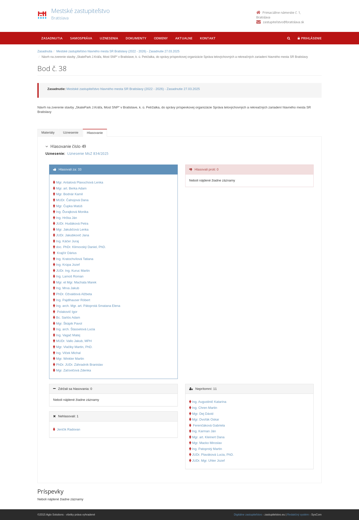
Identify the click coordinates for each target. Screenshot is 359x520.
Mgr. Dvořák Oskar (204, 419)
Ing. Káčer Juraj (66, 241)
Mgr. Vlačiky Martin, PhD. (72, 347)
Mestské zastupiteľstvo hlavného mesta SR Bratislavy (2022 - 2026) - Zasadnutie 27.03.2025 (118, 51)
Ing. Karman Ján (202, 431)
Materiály (48, 132)
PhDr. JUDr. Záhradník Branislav (78, 364)
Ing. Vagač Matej (66, 335)
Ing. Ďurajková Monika (70, 212)
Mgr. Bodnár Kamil (68, 194)
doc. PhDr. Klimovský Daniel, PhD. (79, 247)
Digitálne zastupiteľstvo (248, 514)
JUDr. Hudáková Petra (70, 223)
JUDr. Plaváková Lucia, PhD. (211, 454)
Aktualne (183, 38)
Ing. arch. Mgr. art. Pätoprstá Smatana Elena (86, 306)
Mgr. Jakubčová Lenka (71, 229)
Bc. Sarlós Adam (66, 317)
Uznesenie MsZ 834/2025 (87, 153)
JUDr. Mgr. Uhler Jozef (207, 460)
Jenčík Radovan (66, 429)
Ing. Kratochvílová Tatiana (73, 259)
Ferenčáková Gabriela (207, 425)
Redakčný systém (298, 514)
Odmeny (161, 38)
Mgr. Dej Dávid (201, 414)
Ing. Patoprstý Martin (205, 449)
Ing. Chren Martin (203, 408)
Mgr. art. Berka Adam (70, 188)
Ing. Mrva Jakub (66, 288)
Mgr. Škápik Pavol (67, 323)
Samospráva (81, 38)
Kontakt (208, 38)
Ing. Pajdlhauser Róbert (71, 300)
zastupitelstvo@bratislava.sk (283, 22)
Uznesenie (70, 132)
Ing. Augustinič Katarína (207, 402)
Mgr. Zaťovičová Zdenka (72, 370)
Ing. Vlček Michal (67, 353)
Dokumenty (136, 38)
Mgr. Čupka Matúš (68, 206)
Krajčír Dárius (65, 253)
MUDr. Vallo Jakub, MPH (72, 341)
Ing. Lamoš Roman (68, 276)
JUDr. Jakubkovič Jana (71, 235)
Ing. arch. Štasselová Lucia (74, 329)
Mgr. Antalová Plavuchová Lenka (78, 182)
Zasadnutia (52, 38)
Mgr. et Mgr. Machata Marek (74, 282)
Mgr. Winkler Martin (68, 358)
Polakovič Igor (65, 312)
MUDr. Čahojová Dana (71, 200)
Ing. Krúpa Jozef (66, 264)
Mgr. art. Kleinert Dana (207, 437)
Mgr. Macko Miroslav (205, 443)
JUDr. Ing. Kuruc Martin (71, 270)
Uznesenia (109, 38)
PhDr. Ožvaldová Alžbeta (72, 294)
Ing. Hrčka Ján (65, 218)
